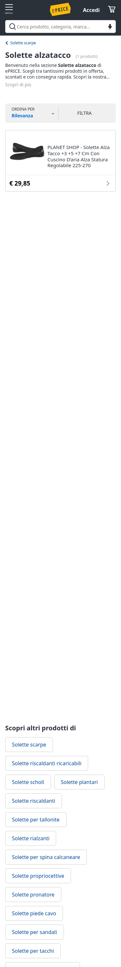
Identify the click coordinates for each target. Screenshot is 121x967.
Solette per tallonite (36, 819)
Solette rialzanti (30, 838)
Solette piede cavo (34, 913)
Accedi (91, 10)
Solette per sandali (34, 932)
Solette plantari (79, 782)
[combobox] (60, 26)
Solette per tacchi (33, 950)
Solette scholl (28, 782)
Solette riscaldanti (33, 800)
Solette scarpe (23, 43)
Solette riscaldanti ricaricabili (46, 763)
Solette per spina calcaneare (46, 857)
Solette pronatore (33, 894)
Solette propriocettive (38, 875)
